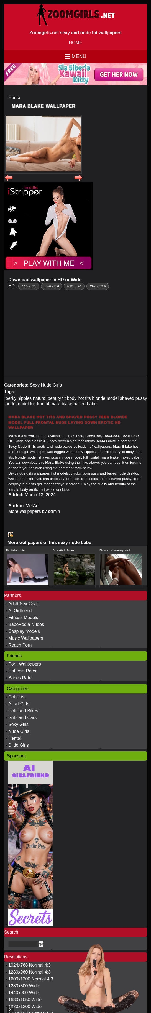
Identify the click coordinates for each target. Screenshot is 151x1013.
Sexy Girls (18, 724)
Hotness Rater (22, 671)
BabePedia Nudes (26, 624)
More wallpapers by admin (34, 511)
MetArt (32, 505)
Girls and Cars (22, 717)
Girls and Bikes (23, 710)
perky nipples (19, 398)
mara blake (61, 403)
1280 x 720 (28, 286)
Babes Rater (20, 678)
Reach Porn (20, 645)
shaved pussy (133, 398)
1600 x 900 (74, 286)
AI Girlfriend (20, 610)
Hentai (14, 738)
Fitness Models (23, 617)
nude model (17, 403)
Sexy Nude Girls (46, 385)
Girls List (16, 697)
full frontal (39, 403)
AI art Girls (18, 703)
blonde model (105, 398)
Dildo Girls (18, 745)
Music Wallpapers (25, 638)
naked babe (85, 403)
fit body (69, 398)
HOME (75, 42)
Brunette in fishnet (64, 550)
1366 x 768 (51, 286)
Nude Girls (18, 731)
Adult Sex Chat (23, 603)
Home (14, 97)
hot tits (84, 398)
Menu (79, 56)
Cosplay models (24, 631)
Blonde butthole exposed (114, 550)
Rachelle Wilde (15, 550)
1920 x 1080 (97, 286)
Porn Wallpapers (24, 664)
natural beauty (47, 398)
